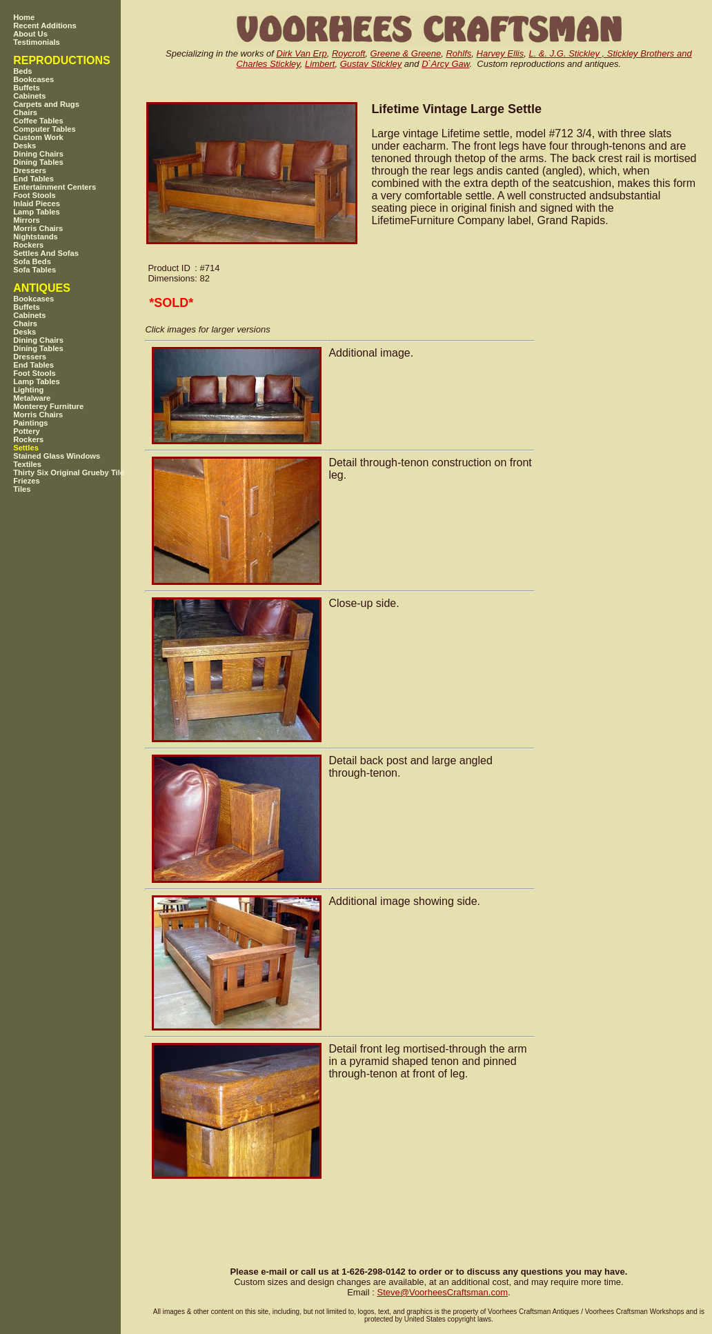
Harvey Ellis (500, 53)
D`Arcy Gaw (445, 64)
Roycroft (348, 53)
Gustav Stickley (371, 64)
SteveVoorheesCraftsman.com (442, 1292)
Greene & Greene (406, 53)
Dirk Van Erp (302, 53)
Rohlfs (458, 53)
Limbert (320, 64)
